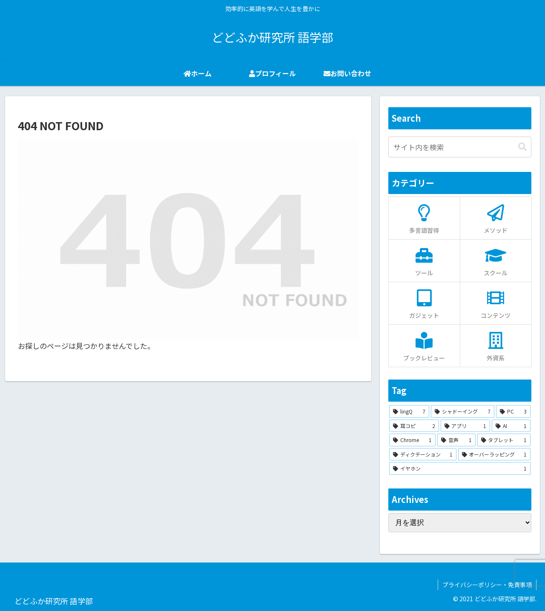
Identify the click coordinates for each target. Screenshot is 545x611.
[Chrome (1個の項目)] (412, 440)
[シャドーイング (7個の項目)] (462, 411)
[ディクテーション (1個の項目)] (422, 454)
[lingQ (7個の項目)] (409, 411)
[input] (459, 147)
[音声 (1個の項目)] (456, 440)
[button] (522, 147)
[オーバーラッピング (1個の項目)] (494, 454)
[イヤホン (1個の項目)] (460, 468)
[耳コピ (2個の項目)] (414, 426)
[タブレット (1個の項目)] (504, 440)
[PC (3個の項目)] (513, 411)
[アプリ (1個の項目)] (465, 426)
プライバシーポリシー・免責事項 (487, 584)
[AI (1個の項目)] (511, 426)
